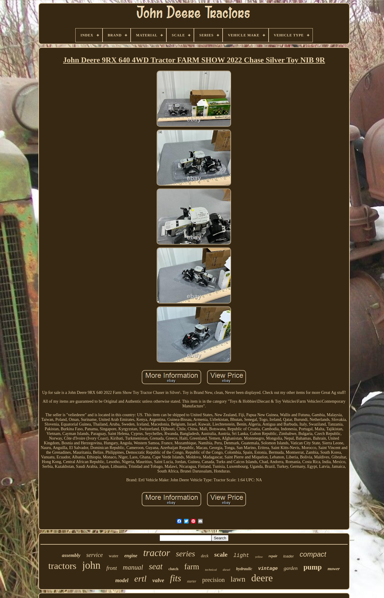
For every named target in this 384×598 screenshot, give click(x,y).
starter (191, 581)
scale (221, 554)
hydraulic (244, 569)
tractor (156, 553)
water (113, 555)
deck (205, 556)
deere (262, 577)
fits (175, 578)
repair (273, 556)
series (185, 553)
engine (130, 555)
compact (313, 554)
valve (158, 580)
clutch (173, 569)
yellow (259, 556)
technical (211, 569)
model (122, 580)
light (241, 555)
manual (133, 567)
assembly (71, 555)
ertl (140, 578)
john (91, 565)
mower (333, 568)
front (111, 568)
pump (312, 567)
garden (291, 568)
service (94, 555)
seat (156, 566)
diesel (226, 569)
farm (191, 566)
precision (213, 579)
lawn (238, 579)
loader (288, 556)
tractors (62, 565)
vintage (268, 568)
